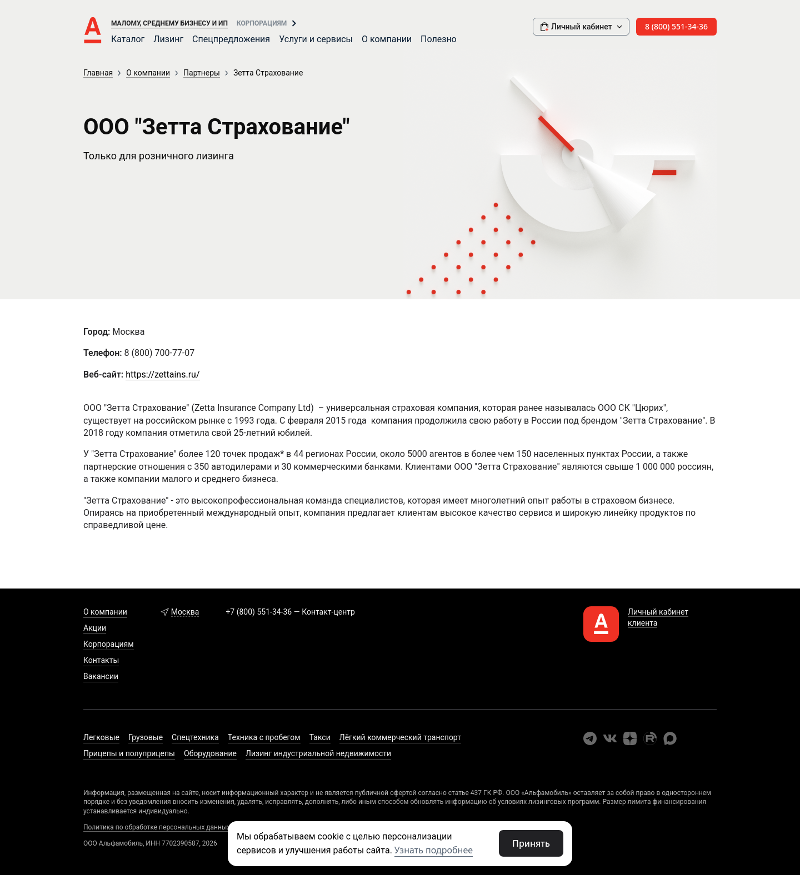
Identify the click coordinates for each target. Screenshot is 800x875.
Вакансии (100, 676)
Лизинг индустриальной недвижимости (318, 753)
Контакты (101, 660)
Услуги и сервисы (316, 39)
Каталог (127, 39)
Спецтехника (195, 737)
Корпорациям (262, 23)
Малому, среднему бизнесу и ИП (169, 23)
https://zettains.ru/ (162, 374)
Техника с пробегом (264, 737)
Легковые (101, 737)
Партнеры (201, 72)
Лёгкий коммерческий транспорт (400, 737)
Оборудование (210, 753)
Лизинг (168, 39)
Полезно (439, 39)
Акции (94, 627)
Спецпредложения (231, 39)
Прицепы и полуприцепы (129, 753)
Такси (320, 737)
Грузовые (145, 737)
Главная (98, 72)
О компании (387, 39)
